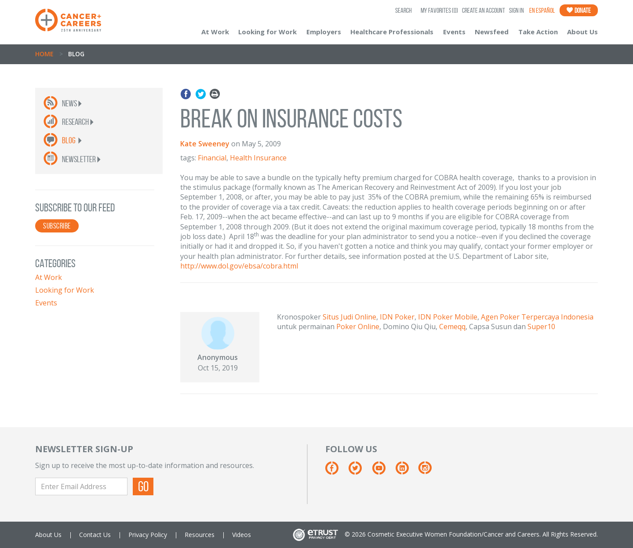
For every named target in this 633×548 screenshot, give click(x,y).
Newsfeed (492, 31)
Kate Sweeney (204, 144)
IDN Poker (397, 317)
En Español (542, 10)
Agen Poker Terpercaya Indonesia (537, 317)
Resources (200, 534)
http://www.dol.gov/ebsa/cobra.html (239, 266)
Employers (323, 31)
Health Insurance (258, 158)
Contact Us (95, 534)
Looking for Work (267, 31)
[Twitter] (359, 471)
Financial (212, 158)
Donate (579, 10)
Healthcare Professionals (391, 31)
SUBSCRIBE (57, 225)
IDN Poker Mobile (447, 317)
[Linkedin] (406, 471)
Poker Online (357, 326)
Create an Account (483, 10)
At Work (215, 31)
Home (44, 54)
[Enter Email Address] (81, 486)
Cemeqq (452, 326)
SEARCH (403, 10)
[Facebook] (336, 471)
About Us (582, 31)
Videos (241, 534)
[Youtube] (383, 471)
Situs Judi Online (349, 317)
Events (454, 31)
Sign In (516, 10)
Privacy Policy (147, 534)
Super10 (541, 326)
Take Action (538, 31)
